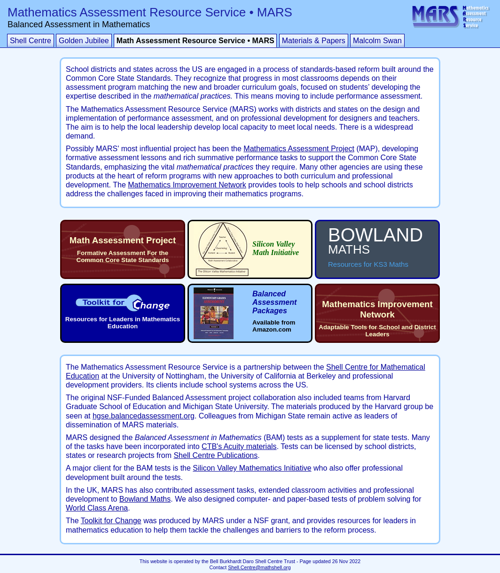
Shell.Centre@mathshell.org (259, 567)
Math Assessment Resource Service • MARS (195, 41)
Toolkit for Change (111, 521)
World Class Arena (97, 508)
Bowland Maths (145, 499)
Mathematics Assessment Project (298, 149)
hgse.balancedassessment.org (144, 416)
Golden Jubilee (84, 41)
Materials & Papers (313, 41)
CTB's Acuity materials (239, 446)
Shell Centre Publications (215, 455)
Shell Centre (30, 41)
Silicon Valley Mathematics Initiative (252, 468)
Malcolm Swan (377, 41)
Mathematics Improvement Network (187, 185)
